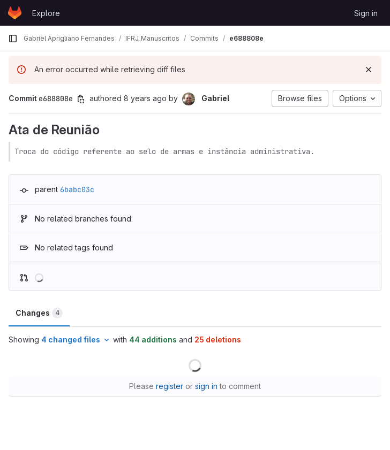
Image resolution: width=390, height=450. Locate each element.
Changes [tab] (39, 313)
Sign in (366, 13)
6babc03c (77, 189)
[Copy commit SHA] (80, 99)
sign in (206, 386)
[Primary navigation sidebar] (12, 38)
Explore (46, 13)
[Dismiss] (368, 69)
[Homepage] (15, 12)
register (169, 386)
